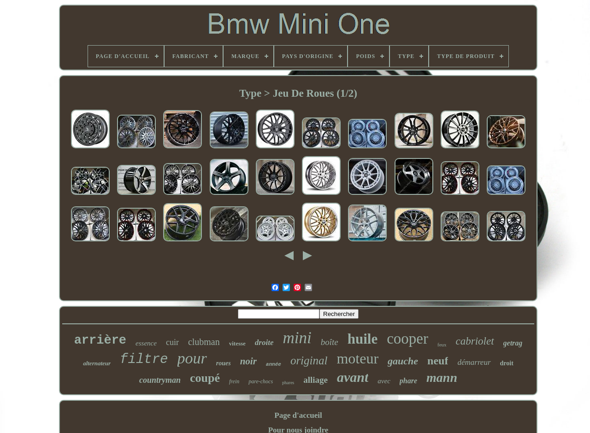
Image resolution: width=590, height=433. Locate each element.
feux (442, 344)
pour (192, 358)
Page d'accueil (298, 415)
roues (223, 363)
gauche (403, 361)
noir (248, 361)
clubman (204, 342)
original (309, 360)
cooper (407, 338)
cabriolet (475, 341)
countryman (160, 380)
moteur (357, 358)
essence (146, 343)
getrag (513, 343)
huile (363, 339)
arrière (100, 340)
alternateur (97, 363)
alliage (315, 380)
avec (384, 381)
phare (408, 381)
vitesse (237, 343)
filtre (144, 359)
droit (506, 363)
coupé (205, 378)
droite (264, 342)
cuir (172, 342)
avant (352, 377)
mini (297, 338)
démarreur (473, 362)
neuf (437, 361)
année (273, 364)
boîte (329, 342)
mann (441, 377)
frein (234, 381)
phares (288, 382)
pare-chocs (260, 381)
